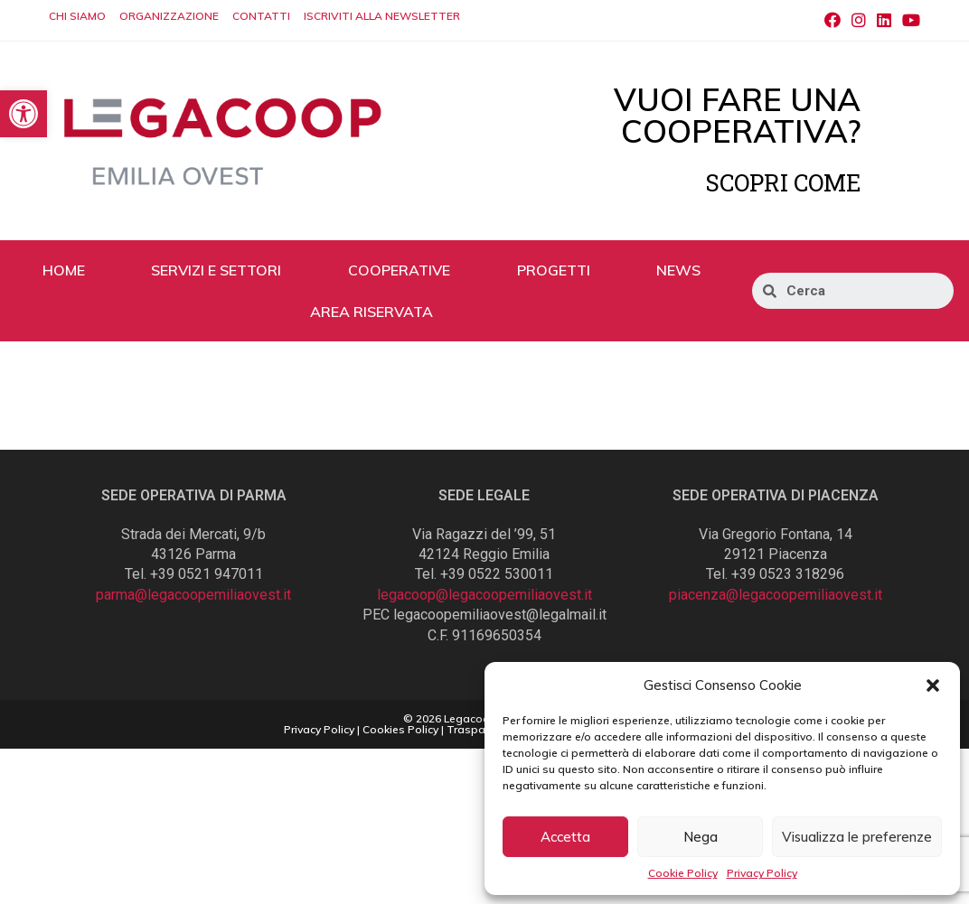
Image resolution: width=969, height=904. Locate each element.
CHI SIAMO (77, 16)
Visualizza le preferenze (857, 836)
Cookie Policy (683, 873)
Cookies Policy (400, 729)
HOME (63, 270)
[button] (933, 685)
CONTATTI (261, 16)
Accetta (565, 836)
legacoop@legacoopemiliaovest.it (484, 594)
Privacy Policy (762, 873)
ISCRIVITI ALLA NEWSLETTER (382, 16)
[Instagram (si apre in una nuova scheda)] (858, 21)
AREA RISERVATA (371, 312)
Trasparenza (481, 729)
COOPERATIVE (399, 270)
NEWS (678, 270)
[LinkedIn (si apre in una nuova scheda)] (884, 21)
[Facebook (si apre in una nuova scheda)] (832, 21)
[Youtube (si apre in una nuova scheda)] (908, 21)
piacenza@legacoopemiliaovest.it (775, 594)
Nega (700, 836)
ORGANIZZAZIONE (169, 16)
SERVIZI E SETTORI (216, 270)
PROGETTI (553, 270)
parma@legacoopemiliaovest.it (193, 594)
